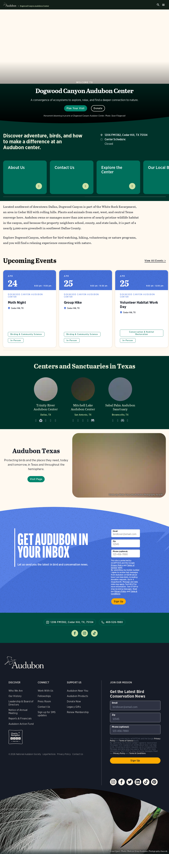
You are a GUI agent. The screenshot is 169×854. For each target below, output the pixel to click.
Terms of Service (126, 740)
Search (158, 5)
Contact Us (64, 167)
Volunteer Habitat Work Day (141, 308)
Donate (98, 108)
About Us (16, 167)
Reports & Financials (20, 718)
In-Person (15, 340)
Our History (15, 696)
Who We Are (16, 690)
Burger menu (163, 4)
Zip (114, 541)
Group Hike (85, 308)
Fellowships (44, 696)
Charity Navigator (16, 737)
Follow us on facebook (74, 633)
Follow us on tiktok (94, 633)
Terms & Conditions (137, 753)
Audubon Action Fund (21, 723)
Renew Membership (78, 712)
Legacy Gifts (74, 706)
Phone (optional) (120, 551)
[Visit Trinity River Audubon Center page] (46, 398)
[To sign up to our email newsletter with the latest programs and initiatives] (125, 533)
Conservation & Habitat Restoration (141, 333)
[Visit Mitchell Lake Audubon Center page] (83, 398)
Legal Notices (49, 754)
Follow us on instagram (84, 633)
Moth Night (29, 308)
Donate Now (74, 701)
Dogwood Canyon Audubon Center (34, 6)
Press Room (44, 701)
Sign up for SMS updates (47, 714)
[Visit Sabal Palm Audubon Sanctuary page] (120, 398)
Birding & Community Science (26, 334)
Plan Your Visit (76, 108)
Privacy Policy (120, 591)
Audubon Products (77, 696)
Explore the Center (111, 169)
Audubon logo (9, 5)
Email (115, 531)
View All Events (154, 260)
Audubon (24, 662)
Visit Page (36, 479)
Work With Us (45, 690)
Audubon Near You (77, 690)
